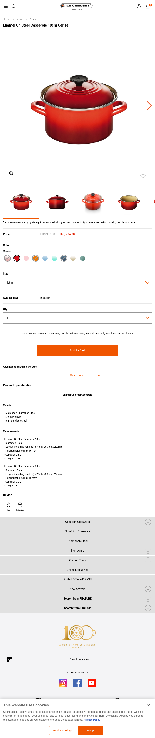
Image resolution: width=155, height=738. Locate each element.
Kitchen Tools (77, 560)
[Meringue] (72, 259)
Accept (90, 730)
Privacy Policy (92, 719)
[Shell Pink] (7, 259)
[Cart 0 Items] (148, 6)
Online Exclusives (77, 569)
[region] (77, 718)
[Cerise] (16, 259)
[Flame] (35, 259)
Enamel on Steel (77, 541)
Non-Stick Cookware (77, 531)
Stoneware (77, 550)
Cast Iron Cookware (77, 522)
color (20, 19)
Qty (5, 309)
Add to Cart (77, 350)
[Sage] (82, 259)
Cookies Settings (62, 730)
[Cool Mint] (54, 259)
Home (6, 19)
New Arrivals (77, 589)
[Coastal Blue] (44, 259)
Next (149, 105)
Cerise (33, 19)
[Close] (148, 705)
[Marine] (63, 259)
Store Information (79, 659)
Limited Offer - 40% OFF (77, 579)
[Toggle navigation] (5, 7)
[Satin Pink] (26, 259)
